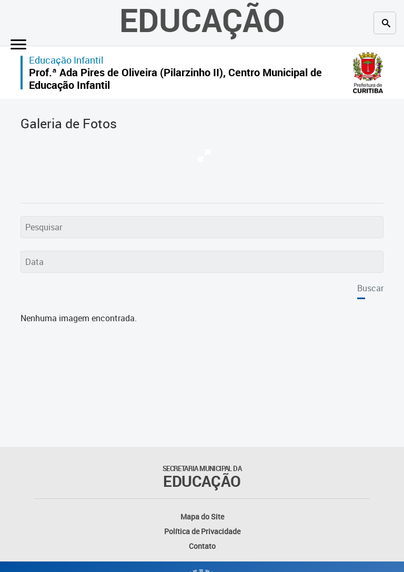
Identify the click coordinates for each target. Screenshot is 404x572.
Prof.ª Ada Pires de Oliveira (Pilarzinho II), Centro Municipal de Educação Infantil (175, 78)
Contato (202, 546)
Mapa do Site (202, 517)
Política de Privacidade (202, 531)
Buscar (370, 288)
